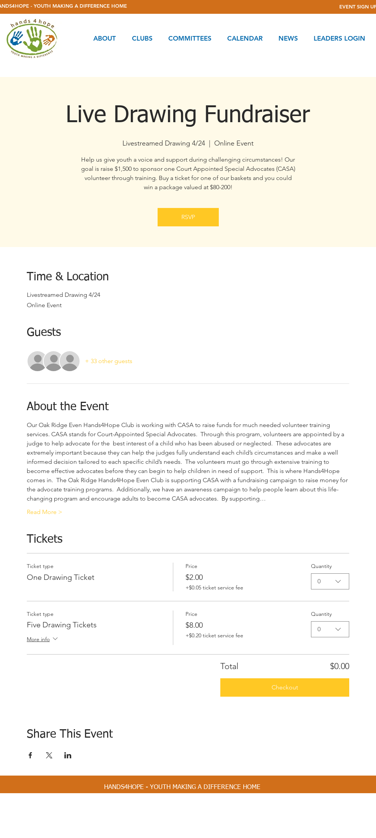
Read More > (44, 512)
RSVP (188, 217)
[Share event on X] (49, 755)
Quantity (321, 566)
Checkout (285, 687)
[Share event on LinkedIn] (68, 755)
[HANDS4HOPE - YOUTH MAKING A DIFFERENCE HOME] (182, 787)
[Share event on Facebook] (30, 755)
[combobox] (330, 581)
